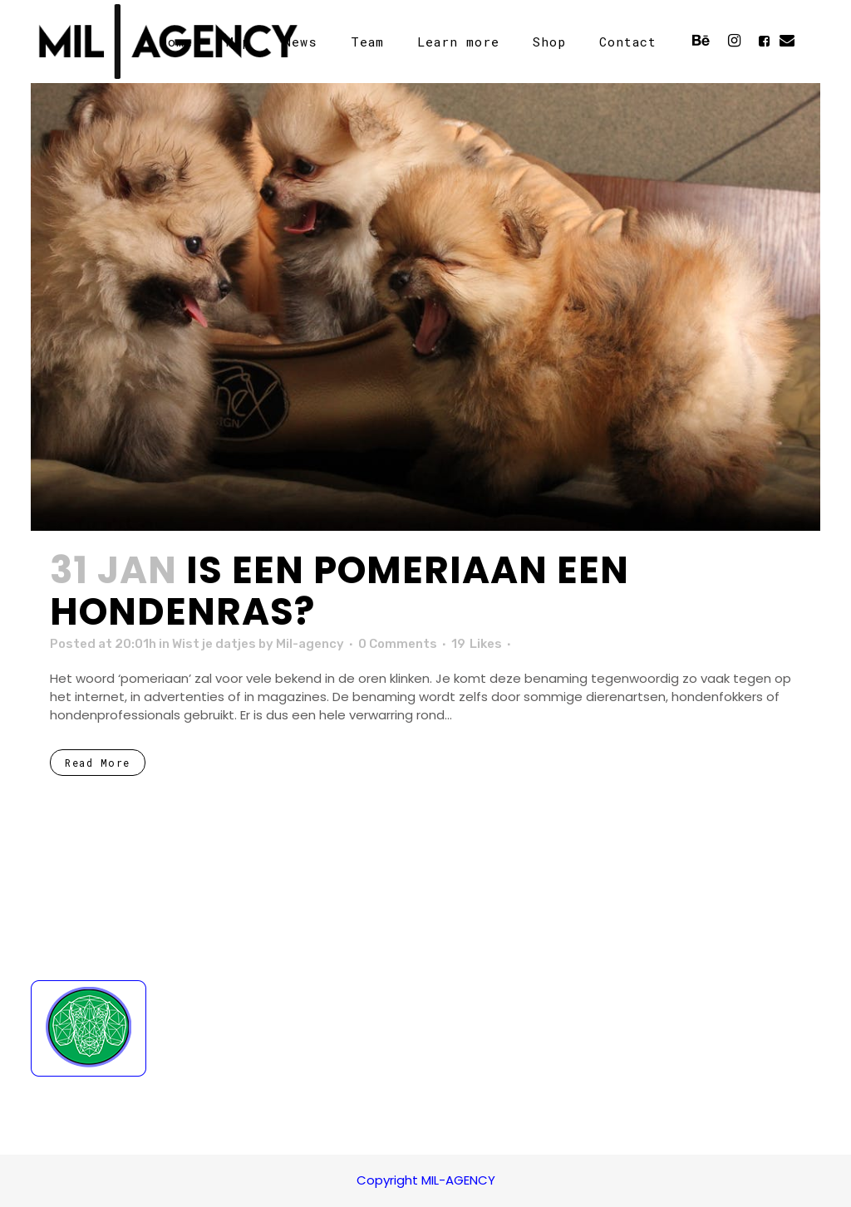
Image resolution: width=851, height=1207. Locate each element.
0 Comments (397, 643)
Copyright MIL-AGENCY (426, 1180)
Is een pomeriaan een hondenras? (339, 591)
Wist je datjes (214, 643)
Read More (97, 762)
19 (476, 644)
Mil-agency (310, 643)
